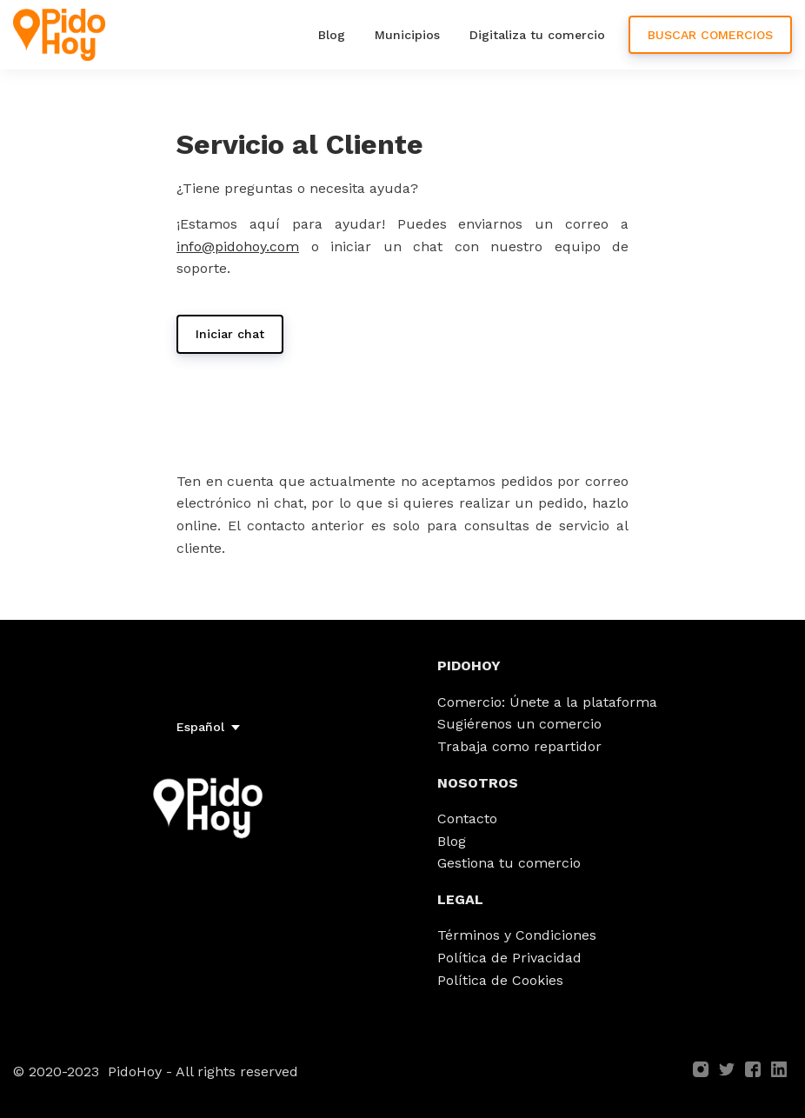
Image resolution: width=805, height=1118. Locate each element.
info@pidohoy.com (237, 246)
